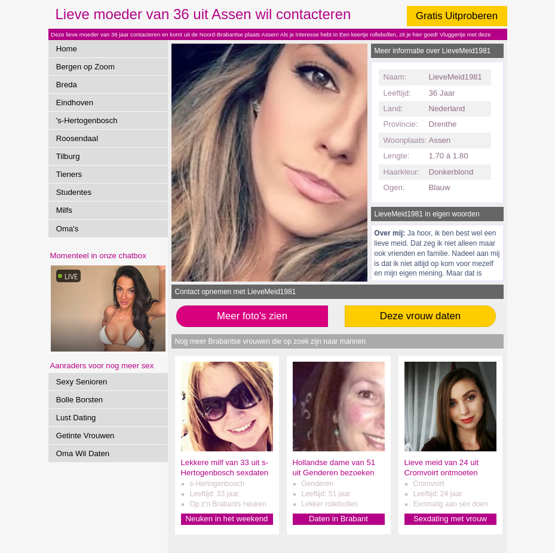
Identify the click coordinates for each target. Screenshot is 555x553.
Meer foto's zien (252, 316)
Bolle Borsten (79, 399)
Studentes (73, 192)
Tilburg (68, 156)
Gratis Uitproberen (457, 16)
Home (66, 48)
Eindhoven (74, 102)
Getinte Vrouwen (85, 435)
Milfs (64, 210)
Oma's (67, 228)
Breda (66, 84)
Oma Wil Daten (82, 453)
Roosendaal (77, 138)
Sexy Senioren (82, 381)
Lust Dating (76, 417)
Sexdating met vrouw (450, 518)
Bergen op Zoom (85, 66)
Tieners (69, 174)
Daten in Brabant (338, 518)
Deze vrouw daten (420, 316)
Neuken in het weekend (227, 518)
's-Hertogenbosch (87, 120)
